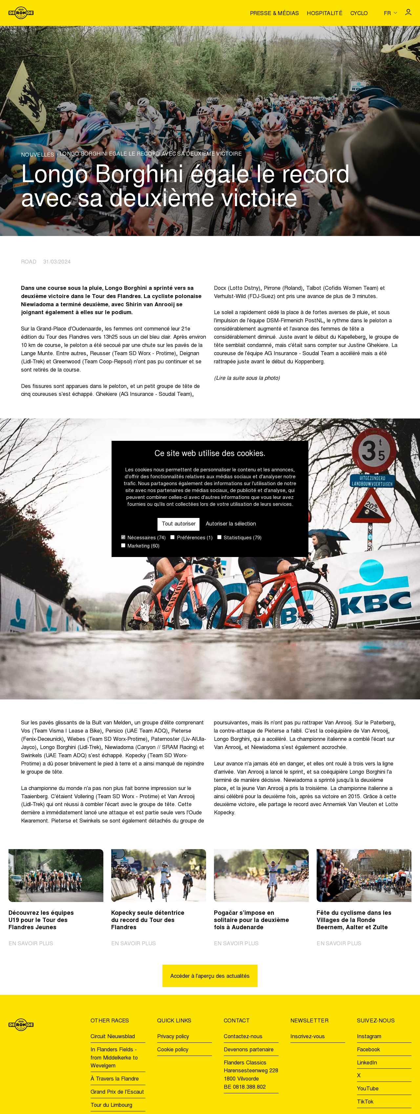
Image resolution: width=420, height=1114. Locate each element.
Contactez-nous (243, 1036)
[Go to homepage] (21, 13)
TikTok (365, 1102)
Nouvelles (37, 155)
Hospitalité (325, 13)
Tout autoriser (179, 524)
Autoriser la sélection (231, 524)
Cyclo (359, 13)
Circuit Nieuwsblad (113, 1036)
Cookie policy (172, 1050)
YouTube (368, 1089)
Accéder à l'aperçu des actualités (210, 976)
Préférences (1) (191, 538)
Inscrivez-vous (307, 1036)
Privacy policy (173, 1036)
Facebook (368, 1050)
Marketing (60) (140, 546)
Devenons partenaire (249, 1050)
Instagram (369, 1036)
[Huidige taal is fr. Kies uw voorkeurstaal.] (390, 12)
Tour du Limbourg (111, 1105)
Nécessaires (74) (143, 538)
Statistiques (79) (239, 538)
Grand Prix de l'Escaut (117, 1092)
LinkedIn (367, 1063)
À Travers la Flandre (115, 1079)
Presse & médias (274, 13)
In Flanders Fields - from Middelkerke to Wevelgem (114, 1058)
